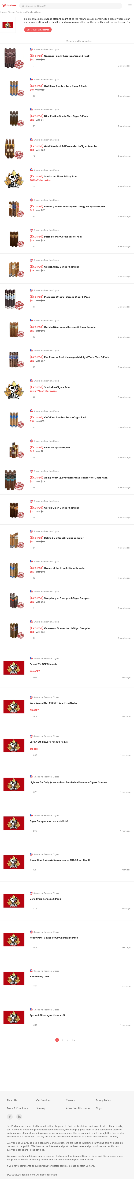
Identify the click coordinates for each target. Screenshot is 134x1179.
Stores (11, 12)
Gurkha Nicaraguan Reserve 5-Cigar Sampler (80, 328)
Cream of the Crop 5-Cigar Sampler (80, 569)
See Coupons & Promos (38, 29)
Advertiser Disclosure (78, 1108)
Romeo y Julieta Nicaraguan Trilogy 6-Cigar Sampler (80, 208)
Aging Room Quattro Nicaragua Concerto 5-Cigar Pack (80, 479)
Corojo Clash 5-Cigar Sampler (80, 509)
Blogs (99, 1108)
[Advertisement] (108, 1067)
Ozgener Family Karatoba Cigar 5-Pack (80, 57)
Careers (70, 1100)
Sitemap (40, 1108)
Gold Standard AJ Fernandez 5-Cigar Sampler (80, 148)
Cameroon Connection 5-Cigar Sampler (80, 630)
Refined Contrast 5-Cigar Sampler (80, 539)
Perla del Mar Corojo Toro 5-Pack (80, 238)
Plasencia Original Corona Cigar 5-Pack (80, 298)
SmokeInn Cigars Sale (80, 389)
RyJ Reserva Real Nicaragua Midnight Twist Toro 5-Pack (80, 359)
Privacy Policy (103, 1100)
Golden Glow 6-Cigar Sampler (80, 268)
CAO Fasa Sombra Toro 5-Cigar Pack (80, 419)
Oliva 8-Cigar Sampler (80, 449)
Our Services (43, 1100)
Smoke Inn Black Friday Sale (80, 178)
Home (3, 12)
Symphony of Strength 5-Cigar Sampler (80, 600)
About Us (12, 1100)
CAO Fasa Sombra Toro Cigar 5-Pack (80, 87)
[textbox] (70, 6)
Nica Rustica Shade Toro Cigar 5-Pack (80, 118)
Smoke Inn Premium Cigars (44, 658)
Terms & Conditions (17, 1108)
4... (73, 1039)
